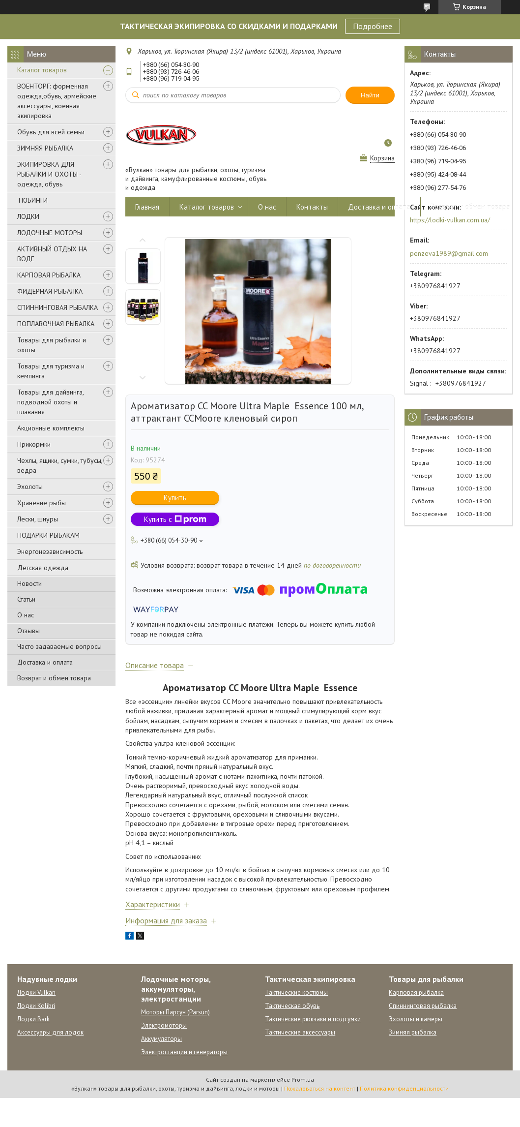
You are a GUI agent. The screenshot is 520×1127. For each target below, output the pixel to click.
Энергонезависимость (50, 551)
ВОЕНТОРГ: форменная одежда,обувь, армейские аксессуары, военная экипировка (56, 101)
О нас (25, 614)
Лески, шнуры (37, 519)
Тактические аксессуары (300, 1032)
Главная (147, 207)
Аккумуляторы (161, 1039)
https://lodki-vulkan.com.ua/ (450, 219)
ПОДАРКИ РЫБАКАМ (48, 535)
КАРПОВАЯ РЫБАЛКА (49, 275)
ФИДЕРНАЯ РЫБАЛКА (50, 291)
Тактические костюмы (296, 992)
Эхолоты (30, 486)
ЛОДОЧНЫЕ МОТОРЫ (49, 232)
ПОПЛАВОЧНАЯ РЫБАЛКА (55, 323)
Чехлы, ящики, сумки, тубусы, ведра (59, 465)
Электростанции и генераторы (184, 1052)
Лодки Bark (33, 1019)
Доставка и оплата (45, 662)
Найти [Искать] (370, 95)
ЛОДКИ (28, 216)
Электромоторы (164, 1025)
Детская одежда (42, 567)
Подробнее (372, 26)
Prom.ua (302, 1079)
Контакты (312, 207)
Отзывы (28, 630)
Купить (175, 497)
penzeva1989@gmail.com (449, 253)
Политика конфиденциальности (404, 1088)
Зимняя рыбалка (412, 1032)
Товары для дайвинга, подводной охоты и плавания (50, 402)
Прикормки (34, 444)
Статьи (26, 599)
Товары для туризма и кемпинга (51, 371)
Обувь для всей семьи (51, 131)
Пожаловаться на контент (319, 1088)
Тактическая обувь (292, 1006)
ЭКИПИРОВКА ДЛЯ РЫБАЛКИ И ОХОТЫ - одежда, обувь (49, 174)
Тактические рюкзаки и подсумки (313, 1019)
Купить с (175, 519)
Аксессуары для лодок (50, 1032)
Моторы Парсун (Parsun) (175, 1012)
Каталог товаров (42, 69)
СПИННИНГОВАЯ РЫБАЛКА (57, 307)
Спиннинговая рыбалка (423, 1006)
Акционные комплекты (51, 428)
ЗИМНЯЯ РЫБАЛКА (45, 148)
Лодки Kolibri (36, 1006)
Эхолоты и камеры (415, 1019)
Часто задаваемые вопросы (59, 646)
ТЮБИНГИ (32, 200)
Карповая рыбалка (416, 992)
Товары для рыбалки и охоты (51, 344)
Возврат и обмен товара (54, 677)
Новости (29, 583)
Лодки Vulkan (36, 992)
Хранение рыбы (41, 502)
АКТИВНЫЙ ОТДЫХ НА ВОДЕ (52, 253)
